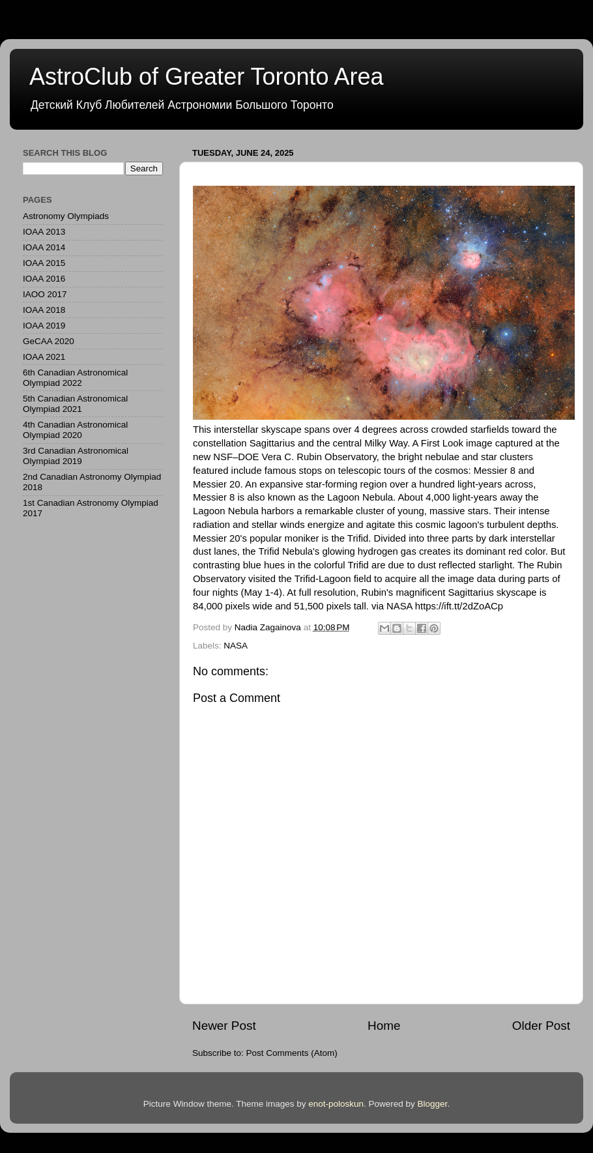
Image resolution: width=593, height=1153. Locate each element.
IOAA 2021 (44, 357)
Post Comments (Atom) (292, 1053)
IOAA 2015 (44, 263)
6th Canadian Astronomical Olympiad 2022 (75, 378)
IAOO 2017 (45, 294)
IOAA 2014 (44, 247)
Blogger (433, 1104)
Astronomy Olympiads (66, 216)
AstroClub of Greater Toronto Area (206, 76)
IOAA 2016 (44, 279)
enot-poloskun (336, 1104)
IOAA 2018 (44, 310)
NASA (236, 645)
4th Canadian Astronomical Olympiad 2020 (75, 430)
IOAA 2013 (44, 232)
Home (384, 1025)
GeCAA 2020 (48, 341)
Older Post (541, 1025)
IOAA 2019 (44, 325)
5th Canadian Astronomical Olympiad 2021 (75, 404)
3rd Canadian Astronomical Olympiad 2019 (75, 456)
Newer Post (224, 1025)
